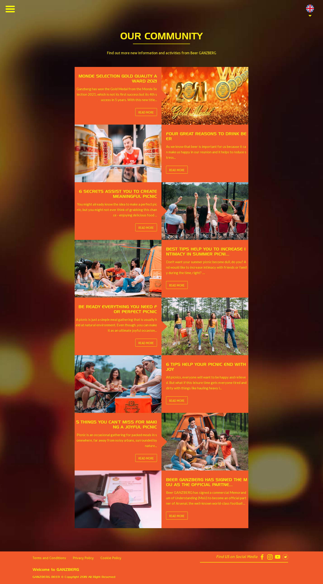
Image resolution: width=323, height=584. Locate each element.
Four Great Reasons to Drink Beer (35, 16)
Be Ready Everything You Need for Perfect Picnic (47, 37)
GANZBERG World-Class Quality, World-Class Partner (51, 57)
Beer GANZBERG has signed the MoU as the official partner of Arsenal (63, 64)
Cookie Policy (110, 558)
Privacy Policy (83, 558)
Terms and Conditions (49, 558)
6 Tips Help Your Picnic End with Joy (36, 43)
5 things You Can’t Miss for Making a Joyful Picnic (46, 50)
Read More (146, 112)
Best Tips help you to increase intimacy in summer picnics (52, 30)
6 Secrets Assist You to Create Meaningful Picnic (46, 23)
